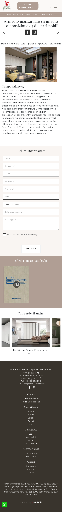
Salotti (31, 418)
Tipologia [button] (32, 43)
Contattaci (31, 469)
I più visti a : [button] (55, 43)
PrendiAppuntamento (27, 6)
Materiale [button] (14, 43)
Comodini (31, 437)
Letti (31, 434)
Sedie (31, 424)
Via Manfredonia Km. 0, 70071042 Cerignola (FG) (31, 377)
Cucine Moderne (31, 398)
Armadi (35, 14)
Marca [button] (4, 43)
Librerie (31, 411)
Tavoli (31, 421)
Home (9, 14)
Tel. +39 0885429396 (31, 381)
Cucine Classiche (31, 402)
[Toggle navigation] (55, 6)
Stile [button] (23, 43)
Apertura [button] (42, 43)
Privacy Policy (31, 234)
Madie (31, 414)
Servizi (32, 472)
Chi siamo (31, 466)
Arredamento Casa (21, 14)
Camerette (31, 443)
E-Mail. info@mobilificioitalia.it (31, 383)
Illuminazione (31, 453)
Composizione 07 (48, 14)
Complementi (31, 456)
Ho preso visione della (22, 234)
